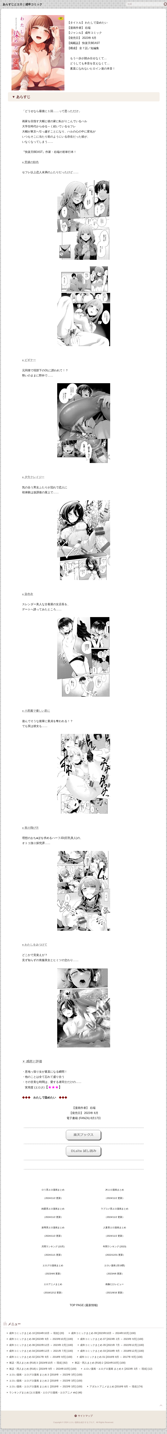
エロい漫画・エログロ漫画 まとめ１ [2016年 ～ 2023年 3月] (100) (45, 1386)
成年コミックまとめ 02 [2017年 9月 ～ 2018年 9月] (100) (40, 1356)
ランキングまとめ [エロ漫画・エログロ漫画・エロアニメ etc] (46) (45, 1392)
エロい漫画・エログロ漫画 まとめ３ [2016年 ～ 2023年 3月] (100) (45, 1374)
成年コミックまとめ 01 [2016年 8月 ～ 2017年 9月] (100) (110, 1356)
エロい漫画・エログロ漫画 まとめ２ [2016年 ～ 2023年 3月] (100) (45, 1380)
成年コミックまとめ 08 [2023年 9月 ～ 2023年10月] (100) (41, 1339)
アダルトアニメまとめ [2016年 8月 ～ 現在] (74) (116, 1386)
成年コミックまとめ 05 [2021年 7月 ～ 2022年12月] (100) (112, 1345)
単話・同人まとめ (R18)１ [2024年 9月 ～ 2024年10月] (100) (42, 1368)
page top (161, 1405)
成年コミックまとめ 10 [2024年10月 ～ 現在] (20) (36, 1333)
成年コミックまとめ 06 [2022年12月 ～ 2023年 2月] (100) (41, 1345)
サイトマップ (85, 1415)
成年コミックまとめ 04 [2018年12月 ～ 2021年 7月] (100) (41, 1350)
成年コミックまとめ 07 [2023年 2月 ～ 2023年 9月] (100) (111, 1339)
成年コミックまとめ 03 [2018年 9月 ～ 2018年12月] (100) (112, 1350)
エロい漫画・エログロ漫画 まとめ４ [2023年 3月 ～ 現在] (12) (118, 1368)
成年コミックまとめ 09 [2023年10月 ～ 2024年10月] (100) (103, 1333)
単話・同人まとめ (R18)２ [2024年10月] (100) (100, 1362)
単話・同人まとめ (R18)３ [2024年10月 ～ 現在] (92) (38, 1362)
